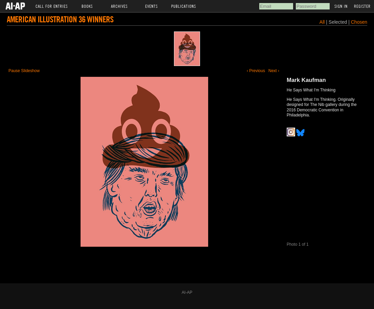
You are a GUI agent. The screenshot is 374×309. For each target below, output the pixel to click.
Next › (273, 70)
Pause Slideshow (24, 70)
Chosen (359, 22)
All (322, 22)
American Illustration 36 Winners (60, 19)
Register (362, 6)
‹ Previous (256, 70)
